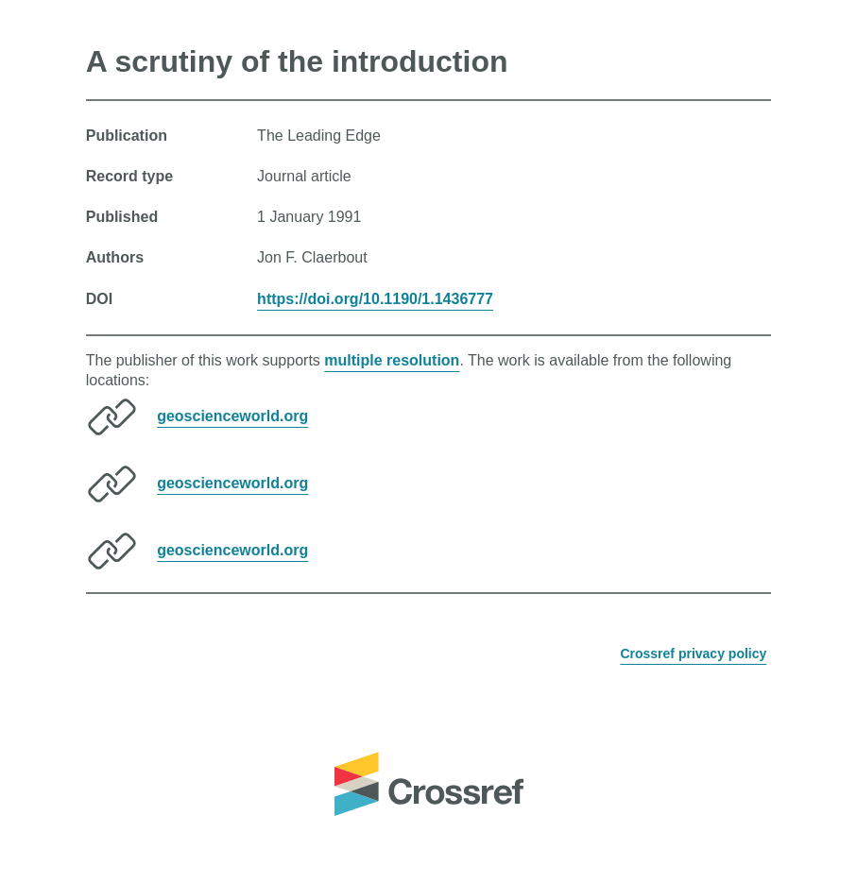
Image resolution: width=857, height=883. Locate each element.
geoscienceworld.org (232, 416)
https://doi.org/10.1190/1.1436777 (375, 299)
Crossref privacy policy (693, 653)
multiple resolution (391, 360)
